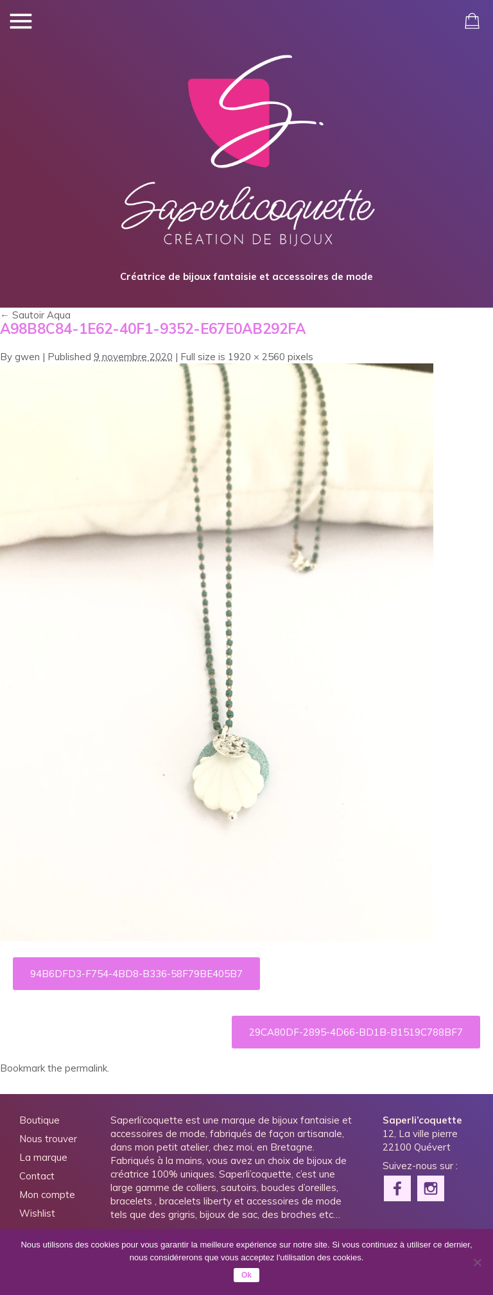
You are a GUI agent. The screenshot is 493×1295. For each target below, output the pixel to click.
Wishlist (37, 1213)
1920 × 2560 (256, 357)
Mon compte (47, 1194)
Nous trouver (48, 1139)
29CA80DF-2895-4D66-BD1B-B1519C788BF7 (356, 1032)
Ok (246, 1275)
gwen (27, 357)
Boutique (39, 1120)
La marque (43, 1157)
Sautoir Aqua (35, 315)
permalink (86, 1068)
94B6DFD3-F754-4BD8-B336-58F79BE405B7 (136, 974)
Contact (37, 1176)
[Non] (477, 1262)
